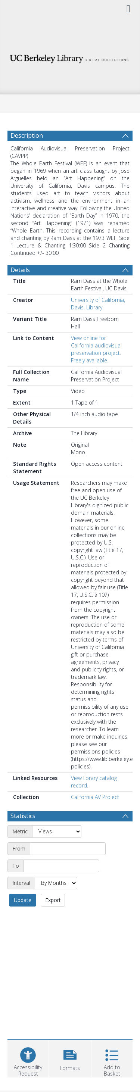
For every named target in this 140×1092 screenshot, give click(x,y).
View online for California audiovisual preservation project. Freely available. (96, 349)
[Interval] (56, 883)
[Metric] (56, 831)
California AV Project (95, 797)
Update (22, 900)
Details (20, 270)
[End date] (61, 865)
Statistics (22, 816)
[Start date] (68, 848)
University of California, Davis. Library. (98, 303)
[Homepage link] (70, 57)
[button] (69, 1058)
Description (26, 135)
